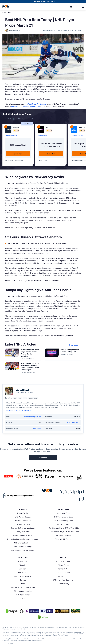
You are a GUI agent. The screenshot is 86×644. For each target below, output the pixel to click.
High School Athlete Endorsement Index (22, 539)
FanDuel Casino (36, 428)
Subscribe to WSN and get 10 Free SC (44, 1)
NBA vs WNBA (22, 513)
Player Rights (63, 576)
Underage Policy (63, 573)
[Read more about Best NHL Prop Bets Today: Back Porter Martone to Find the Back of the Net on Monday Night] (30, 367)
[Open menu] (82, 7)
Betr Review (42, 135)
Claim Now (18, 154)
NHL (9, 13)
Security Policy (63, 584)
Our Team (22, 569)
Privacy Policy (63, 565)
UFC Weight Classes (23, 517)
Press (23, 584)
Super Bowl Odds (63, 513)
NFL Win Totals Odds (63, 535)
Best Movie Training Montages (22, 528)
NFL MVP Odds (63, 524)
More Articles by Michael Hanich (18, 410)
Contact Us (22, 561)
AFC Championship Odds (63, 521)
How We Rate (23, 573)
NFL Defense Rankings (23, 547)
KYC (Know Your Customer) (63, 580)
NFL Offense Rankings (22, 543)
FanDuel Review (77, 135)
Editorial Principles (63, 561)
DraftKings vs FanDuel (22, 521)
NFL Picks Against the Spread (22, 550)
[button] (82, 7)
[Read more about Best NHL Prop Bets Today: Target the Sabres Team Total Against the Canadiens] (30, 353)
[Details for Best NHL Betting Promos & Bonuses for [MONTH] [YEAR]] (52, 354)
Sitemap (23, 598)
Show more (75, 345)
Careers (23, 580)
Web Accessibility (23, 595)
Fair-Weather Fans (23, 524)
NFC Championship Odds (63, 517)
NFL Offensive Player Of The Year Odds (63, 528)
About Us (22, 565)
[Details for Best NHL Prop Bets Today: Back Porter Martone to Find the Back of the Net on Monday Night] (12, 368)
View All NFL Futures (63, 539)
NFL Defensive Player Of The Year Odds (63, 532)
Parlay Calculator (22, 532)
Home (4, 13)
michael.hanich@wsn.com (32, 416)
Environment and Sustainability (23, 587)
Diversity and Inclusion (23, 591)
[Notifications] (71, 6)
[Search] (77, 6)
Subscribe (43, 458)
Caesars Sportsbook (73, 422)
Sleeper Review (11, 135)
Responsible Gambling (22, 576)
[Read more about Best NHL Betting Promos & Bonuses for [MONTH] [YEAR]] (70, 351)
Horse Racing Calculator (22, 535)
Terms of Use (63, 569)
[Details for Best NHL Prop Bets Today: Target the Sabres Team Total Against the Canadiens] (12, 354)
